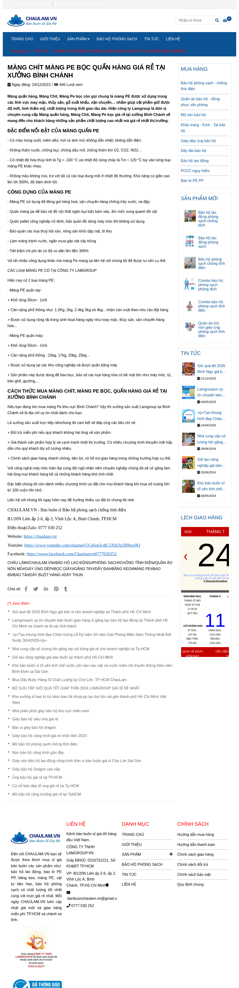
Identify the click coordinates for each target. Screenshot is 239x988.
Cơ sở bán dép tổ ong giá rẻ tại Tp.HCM (45, 786)
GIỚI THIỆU (50, 39)
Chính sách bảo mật (194, 875)
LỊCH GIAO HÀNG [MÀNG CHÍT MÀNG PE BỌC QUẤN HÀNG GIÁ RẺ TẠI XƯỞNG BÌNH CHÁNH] (202, 517)
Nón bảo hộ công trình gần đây (38, 753)
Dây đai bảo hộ (193, 151)
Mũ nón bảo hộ (193, 115)
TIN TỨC (151, 39)
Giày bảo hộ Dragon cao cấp (36, 769)
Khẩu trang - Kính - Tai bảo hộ (203, 128)
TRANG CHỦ (22, 39)
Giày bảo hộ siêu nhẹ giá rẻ (35, 719)
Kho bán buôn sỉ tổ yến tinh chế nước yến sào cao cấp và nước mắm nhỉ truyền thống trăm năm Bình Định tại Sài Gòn (92, 669)
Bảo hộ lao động (195, 161)
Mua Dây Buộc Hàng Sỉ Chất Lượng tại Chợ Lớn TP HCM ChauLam (69, 680)
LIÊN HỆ (173, 39)
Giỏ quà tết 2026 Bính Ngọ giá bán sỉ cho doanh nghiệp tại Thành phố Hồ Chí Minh (81, 612)
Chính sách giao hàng (195, 854)
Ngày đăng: (19, 85)
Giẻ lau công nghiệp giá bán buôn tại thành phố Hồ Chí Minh (62, 657)
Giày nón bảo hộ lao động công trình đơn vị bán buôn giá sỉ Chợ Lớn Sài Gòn (76, 761)
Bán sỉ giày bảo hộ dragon (34, 728)
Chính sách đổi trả (192, 864)
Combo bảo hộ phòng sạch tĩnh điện (211, 306)
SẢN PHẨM (78, 39)
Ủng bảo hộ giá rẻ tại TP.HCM (37, 777)
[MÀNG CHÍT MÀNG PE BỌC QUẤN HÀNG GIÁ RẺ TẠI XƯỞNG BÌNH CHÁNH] (31, 20)
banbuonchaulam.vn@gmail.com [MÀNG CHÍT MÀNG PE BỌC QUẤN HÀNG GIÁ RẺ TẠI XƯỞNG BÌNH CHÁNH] (80, 4)
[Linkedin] (46, 589)
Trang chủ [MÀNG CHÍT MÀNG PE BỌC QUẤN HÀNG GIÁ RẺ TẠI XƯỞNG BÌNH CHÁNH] (19, 51)
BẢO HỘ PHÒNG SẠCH (117, 39)
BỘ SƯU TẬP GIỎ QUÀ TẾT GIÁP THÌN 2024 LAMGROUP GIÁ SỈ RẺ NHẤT (76, 688)
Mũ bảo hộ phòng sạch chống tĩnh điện (44, 744)
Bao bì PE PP (192, 181)
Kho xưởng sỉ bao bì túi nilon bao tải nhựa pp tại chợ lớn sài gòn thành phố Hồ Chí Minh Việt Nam (89, 700)
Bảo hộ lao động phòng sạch (208, 242)
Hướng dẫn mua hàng (195, 835)
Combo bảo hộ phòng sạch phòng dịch (210, 285)
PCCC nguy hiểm (195, 171)
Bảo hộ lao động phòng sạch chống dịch (208, 218)
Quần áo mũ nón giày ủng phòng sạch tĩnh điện (211, 329)
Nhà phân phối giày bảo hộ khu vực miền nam (50, 711)
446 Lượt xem (68, 85)
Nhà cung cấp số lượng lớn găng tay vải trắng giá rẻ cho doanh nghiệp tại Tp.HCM (80, 649)
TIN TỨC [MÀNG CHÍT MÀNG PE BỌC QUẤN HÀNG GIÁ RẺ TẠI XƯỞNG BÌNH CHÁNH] (41, 51)
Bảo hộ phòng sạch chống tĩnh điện (211, 263)
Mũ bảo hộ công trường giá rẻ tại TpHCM (46, 794)
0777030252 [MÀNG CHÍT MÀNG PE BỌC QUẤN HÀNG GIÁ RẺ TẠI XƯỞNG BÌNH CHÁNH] (39, 4)
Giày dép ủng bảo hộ (198, 141)
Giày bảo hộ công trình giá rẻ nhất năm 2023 (49, 736)
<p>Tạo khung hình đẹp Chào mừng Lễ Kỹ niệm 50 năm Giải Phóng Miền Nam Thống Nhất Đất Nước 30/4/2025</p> (91, 638)
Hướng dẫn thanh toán (196, 845)
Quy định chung (190, 884)
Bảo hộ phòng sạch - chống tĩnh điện (204, 86)
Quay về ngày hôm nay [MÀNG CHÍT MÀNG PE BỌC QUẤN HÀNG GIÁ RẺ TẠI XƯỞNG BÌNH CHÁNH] (192, 654)
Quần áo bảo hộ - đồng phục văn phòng (200, 102)
